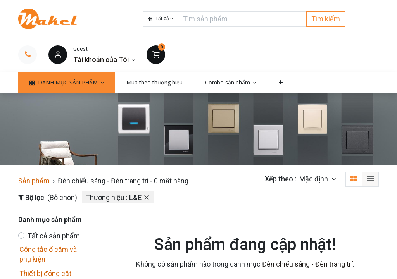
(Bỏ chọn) (62, 197)
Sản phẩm (34, 181)
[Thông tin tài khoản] (104, 59)
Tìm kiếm (325, 19)
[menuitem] (154, 82)
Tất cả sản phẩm (54, 236)
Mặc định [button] (314, 179)
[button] (160, 19)
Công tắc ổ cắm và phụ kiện (48, 254)
